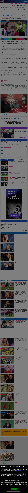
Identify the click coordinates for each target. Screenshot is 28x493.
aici (22, 475)
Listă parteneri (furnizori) (4, 486)
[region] (14, 479)
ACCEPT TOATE (14, 489)
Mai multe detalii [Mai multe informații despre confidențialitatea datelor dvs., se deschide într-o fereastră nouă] (18, 470)
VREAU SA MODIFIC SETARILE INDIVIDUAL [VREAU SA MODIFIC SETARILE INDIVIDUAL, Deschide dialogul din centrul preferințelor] (13, 491)
